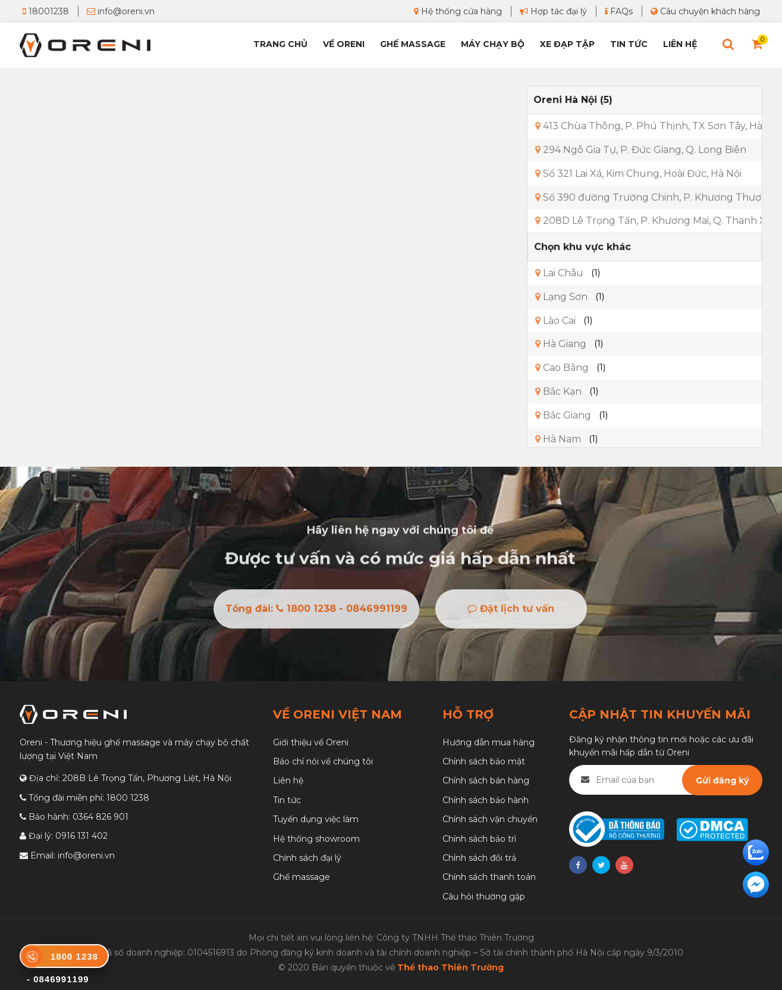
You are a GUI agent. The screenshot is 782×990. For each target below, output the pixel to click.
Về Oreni (344, 44)
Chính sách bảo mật (483, 761)
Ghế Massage (412, 44)
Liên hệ (680, 44)
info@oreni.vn (121, 11)
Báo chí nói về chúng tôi (323, 761)
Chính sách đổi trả (479, 857)
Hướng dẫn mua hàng (488, 742)
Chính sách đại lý (307, 857)
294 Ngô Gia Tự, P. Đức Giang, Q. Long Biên (640, 149)
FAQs (619, 11)
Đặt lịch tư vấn (510, 611)
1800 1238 (127, 797)
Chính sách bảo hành (485, 800)
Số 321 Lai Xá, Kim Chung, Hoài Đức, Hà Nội (638, 173)
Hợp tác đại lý (553, 11)
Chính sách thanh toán (489, 877)
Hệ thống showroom (316, 838)
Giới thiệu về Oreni (310, 742)
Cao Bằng (562, 367)
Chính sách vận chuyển (490, 819)
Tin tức (629, 44)
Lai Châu (559, 273)
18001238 (46, 11)
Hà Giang (560, 343)
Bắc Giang (563, 415)
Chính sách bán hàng (485, 780)
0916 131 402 (81, 835)
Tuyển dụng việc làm (316, 819)
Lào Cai (555, 320)
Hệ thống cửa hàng (458, 11)
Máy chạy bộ (493, 44)
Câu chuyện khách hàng (705, 11)
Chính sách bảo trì (479, 838)
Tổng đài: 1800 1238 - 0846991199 (316, 611)
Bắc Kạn (558, 391)
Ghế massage (301, 877)
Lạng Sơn (561, 296)
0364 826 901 (100, 816)
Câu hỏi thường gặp (483, 896)
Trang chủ (280, 44)
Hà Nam (558, 439)
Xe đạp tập (567, 44)
